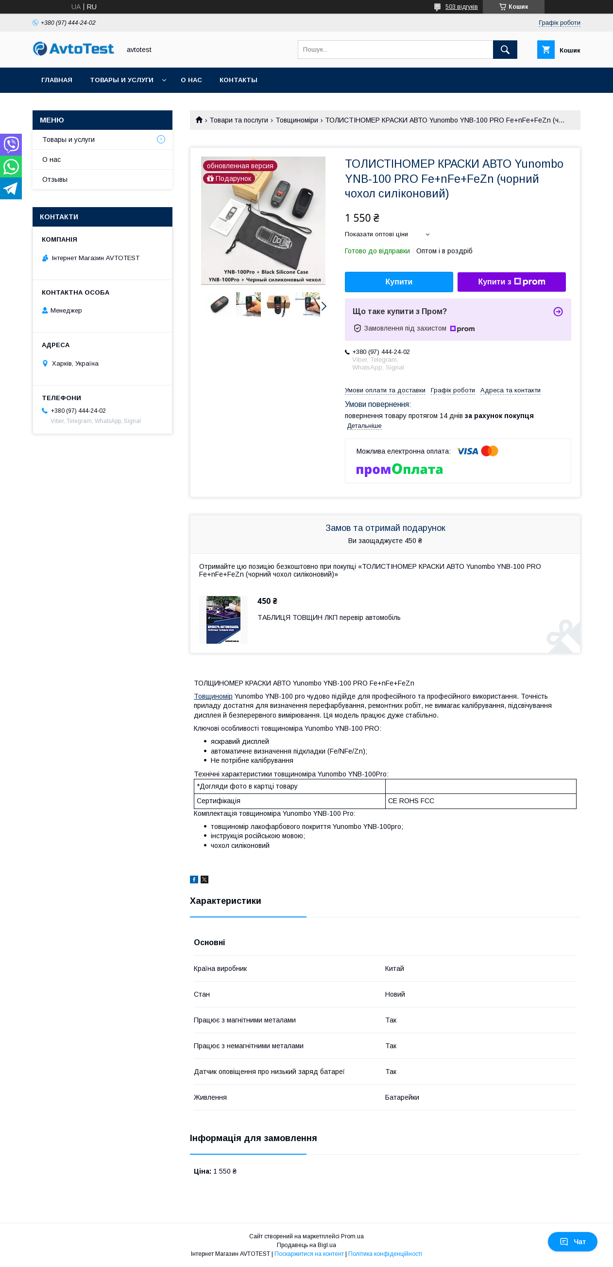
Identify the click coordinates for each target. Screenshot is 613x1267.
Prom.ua (352, 1236)
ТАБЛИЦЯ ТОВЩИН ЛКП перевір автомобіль (329, 617)
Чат (573, 1241)
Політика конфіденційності (385, 1253)
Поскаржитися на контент (309, 1253)
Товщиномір (213, 696)
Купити (399, 282)
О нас (191, 80)
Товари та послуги (238, 120)
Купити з (511, 282)
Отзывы (55, 179)
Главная (56, 80)
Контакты (238, 80)
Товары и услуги (121, 80)
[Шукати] (505, 49)
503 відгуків (461, 6)
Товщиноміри (296, 120)
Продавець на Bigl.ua (306, 1245)
